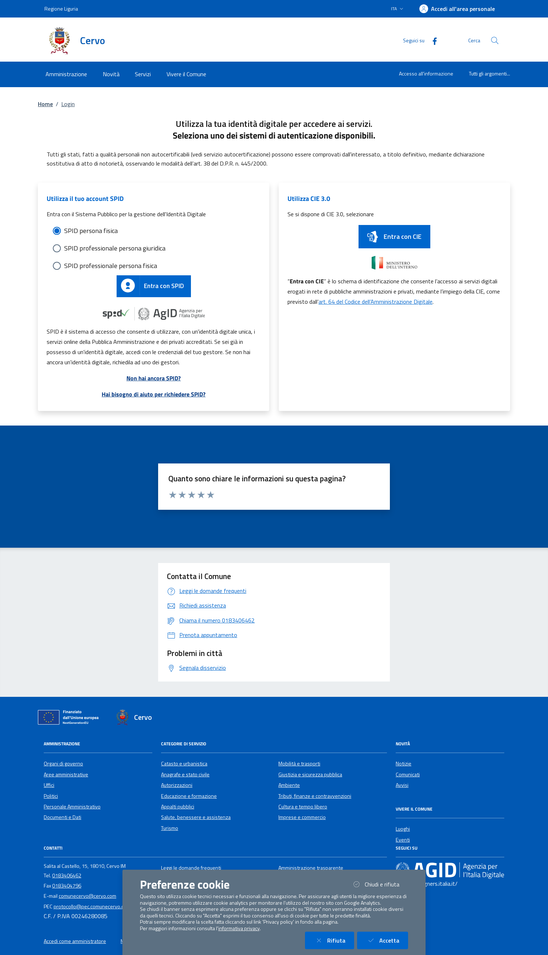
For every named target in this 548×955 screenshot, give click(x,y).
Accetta (387, 940)
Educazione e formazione (189, 796)
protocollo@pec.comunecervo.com (92, 906)
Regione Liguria (61, 8)
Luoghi (403, 829)
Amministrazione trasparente (310, 868)
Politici (51, 796)
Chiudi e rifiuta (379, 884)
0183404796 (66, 886)
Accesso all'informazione (426, 73)
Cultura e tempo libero (302, 807)
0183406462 (66, 875)
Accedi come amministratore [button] (75, 941)
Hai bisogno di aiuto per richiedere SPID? (154, 394)
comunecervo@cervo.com (87, 896)
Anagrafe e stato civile (185, 774)
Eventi (403, 840)
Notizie (403, 764)
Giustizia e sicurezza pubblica (310, 774)
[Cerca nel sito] (495, 40)
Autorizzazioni (176, 785)
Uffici (49, 785)
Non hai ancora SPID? (153, 378)
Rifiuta (334, 940)
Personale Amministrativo (72, 807)
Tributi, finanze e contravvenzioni (314, 796)
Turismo (169, 828)
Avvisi (402, 785)
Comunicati (408, 774)
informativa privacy (239, 928)
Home (45, 104)
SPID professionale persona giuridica (114, 248)
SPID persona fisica (91, 231)
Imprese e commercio (302, 817)
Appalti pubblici (177, 807)
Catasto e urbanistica (184, 764)
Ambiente (289, 785)
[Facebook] (431, 40)
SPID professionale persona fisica (110, 266)
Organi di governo (63, 764)
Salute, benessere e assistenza (196, 817)
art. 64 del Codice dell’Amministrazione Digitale (375, 301)
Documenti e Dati (62, 817)
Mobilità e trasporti (299, 764)
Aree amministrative (66, 774)
